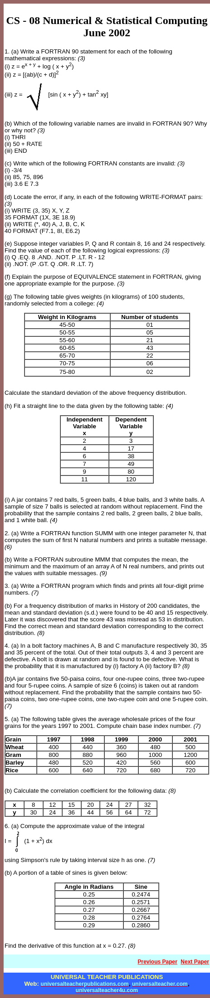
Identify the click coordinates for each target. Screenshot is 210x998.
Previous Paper (157, 962)
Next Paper (195, 962)
